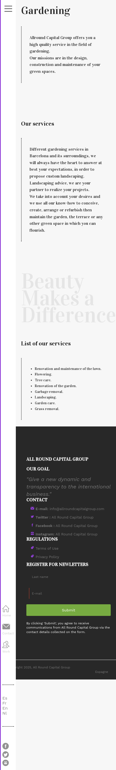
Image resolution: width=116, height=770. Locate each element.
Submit (68, 610)
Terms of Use (47, 548)
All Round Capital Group (65, 517)
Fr (4, 703)
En (5, 708)
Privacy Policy (47, 557)
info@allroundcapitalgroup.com (70, 509)
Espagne (101, 672)
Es (4, 698)
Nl (4, 713)
